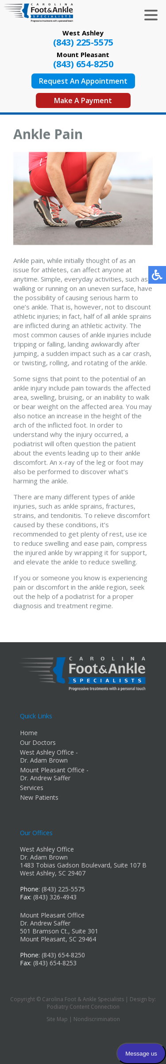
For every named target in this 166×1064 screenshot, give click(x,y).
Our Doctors (38, 742)
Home (29, 733)
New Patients (39, 797)
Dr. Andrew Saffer (45, 923)
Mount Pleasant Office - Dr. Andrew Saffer (54, 774)
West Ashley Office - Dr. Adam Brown (49, 756)
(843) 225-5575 (83, 42)
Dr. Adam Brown (44, 857)
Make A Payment (83, 100)
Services (31, 787)
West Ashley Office (47, 849)
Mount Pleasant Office (52, 915)
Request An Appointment (83, 81)
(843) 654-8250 (83, 64)
